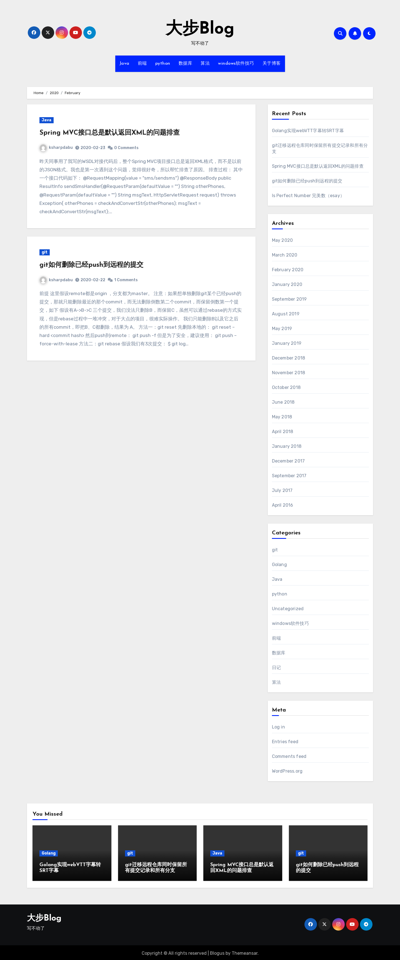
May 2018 (282, 416)
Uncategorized (288, 608)
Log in (278, 727)
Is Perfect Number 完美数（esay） (308, 195)
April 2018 (282, 431)
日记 (276, 667)
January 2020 (287, 284)
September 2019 (289, 299)
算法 (205, 63)
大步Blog (200, 29)
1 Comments (126, 280)
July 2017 (282, 490)
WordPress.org (287, 771)
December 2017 (288, 461)
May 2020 (282, 240)
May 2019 (282, 328)
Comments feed (289, 756)
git (45, 252)
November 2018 (288, 372)
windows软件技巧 (236, 63)
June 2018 (283, 402)
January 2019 (286, 343)
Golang (279, 564)
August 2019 (285, 313)
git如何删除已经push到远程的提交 (91, 265)
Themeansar (245, 951)
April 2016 (282, 505)
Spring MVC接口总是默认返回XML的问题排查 (109, 133)
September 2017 (289, 475)
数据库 (185, 63)
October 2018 (286, 387)
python (162, 63)
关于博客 (271, 63)
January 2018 (286, 446)
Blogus (217, 951)
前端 (142, 63)
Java (124, 63)
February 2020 (288, 269)
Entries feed (285, 741)
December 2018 (288, 358)
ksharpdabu (56, 147)
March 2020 (285, 255)
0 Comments (126, 147)
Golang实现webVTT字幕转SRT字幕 (308, 130)
